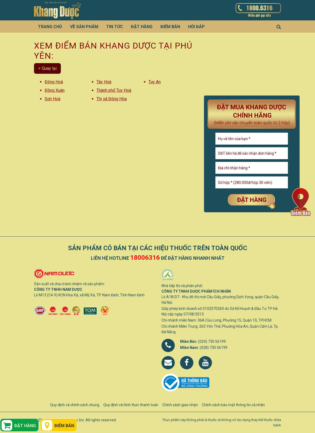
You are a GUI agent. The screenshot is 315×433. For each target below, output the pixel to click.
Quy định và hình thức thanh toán (130, 405)
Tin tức (114, 26)
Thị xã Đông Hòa (111, 98)
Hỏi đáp (196, 26)
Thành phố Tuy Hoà (113, 90)
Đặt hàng (141, 26)
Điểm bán (170, 26)
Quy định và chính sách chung (74, 405)
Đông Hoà (54, 81)
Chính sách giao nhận (180, 405)
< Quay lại (47, 68)
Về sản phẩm (84, 26)
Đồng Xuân (55, 90)
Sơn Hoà (52, 98)
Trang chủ (50, 26)
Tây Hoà (103, 81)
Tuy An (154, 81)
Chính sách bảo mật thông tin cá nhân (233, 405)
